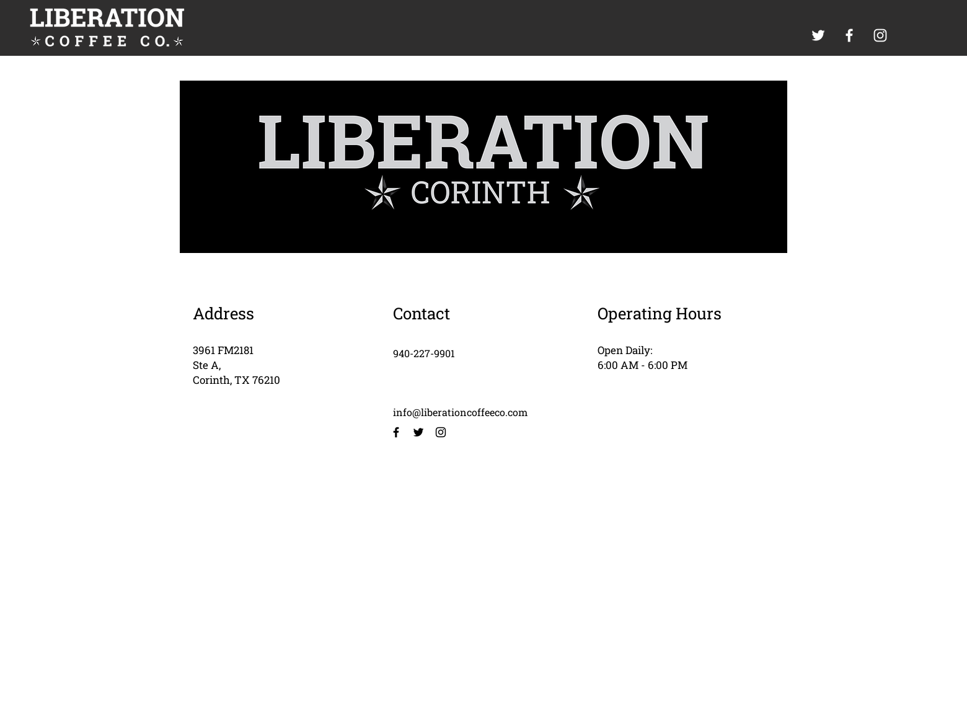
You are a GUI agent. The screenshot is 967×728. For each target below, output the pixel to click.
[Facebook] (396, 432)
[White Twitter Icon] (818, 35)
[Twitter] (418, 432)
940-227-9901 (424, 353)
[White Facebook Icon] (849, 35)
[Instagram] (441, 432)
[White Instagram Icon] (880, 35)
